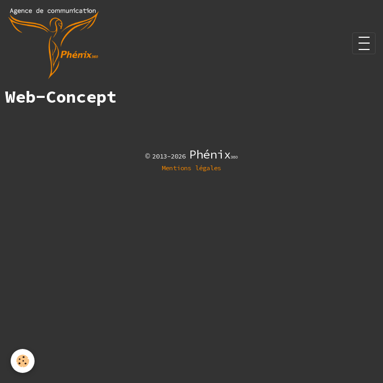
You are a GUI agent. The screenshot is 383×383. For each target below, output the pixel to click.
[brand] (55, 43)
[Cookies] (23, 361)
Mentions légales (191, 168)
